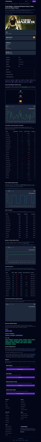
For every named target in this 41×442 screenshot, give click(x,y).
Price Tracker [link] (18, 80)
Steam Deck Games (24, 409)
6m (9, 247)
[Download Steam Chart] (34, 106)
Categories (7, 415)
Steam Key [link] (23, 80)
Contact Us (26, 440)
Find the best (20, 377)
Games (8, 3)
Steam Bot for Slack (9, 429)
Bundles (7, 406)
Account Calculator (9, 433)
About (23, 440)
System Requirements (20, 76)
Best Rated (22, 401)
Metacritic (32, 356)
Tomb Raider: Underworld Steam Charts (24, 3)
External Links (20, 72)
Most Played (23, 402)
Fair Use (20, 440)
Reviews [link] (13, 80)
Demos (7, 404)
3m (9, 106)
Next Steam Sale (8, 431)
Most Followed (23, 404)
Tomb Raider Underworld (13, 3)
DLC (6, 402)
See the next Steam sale (20, 393)
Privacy (14, 440)
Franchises (7, 422)
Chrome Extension (8, 426)
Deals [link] (28, 80)
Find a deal (20, 385)
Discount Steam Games (24, 415)
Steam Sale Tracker (24, 413)
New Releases (23, 406)
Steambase (22, 428)
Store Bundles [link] (33, 80)
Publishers (7, 420)
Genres (7, 413)
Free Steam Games (24, 417)
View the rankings (20, 369)
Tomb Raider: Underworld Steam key (25, 185)
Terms (17, 440)
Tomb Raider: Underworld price (13, 188)
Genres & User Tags (20, 74)
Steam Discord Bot (8, 428)
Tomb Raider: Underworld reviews (26, 244)
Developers (7, 418)
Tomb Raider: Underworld (25, 9)
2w (6, 106)
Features (20, 69)
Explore (34, 1)
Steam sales (15, 211)
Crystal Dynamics (21, 64)
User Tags (7, 417)
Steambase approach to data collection (28, 350)
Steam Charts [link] (8, 80)
